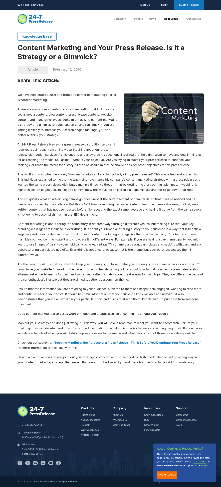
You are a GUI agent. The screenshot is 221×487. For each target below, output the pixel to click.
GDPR (204, 465)
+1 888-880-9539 (31, 5)
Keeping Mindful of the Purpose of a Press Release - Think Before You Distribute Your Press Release (127, 342)
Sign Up (145, 5)
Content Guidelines (186, 420)
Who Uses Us (120, 420)
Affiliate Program (90, 435)
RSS (146, 420)
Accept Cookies (167, 474)
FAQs (179, 425)
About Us (118, 415)
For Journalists (152, 430)
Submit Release (189, 5)
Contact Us (193, 19)
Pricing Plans (88, 415)
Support (182, 408)
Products (87, 408)
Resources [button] (171, 19)
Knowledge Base (37, 36)
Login (164, 5)
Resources (152, 408)
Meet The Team (121, 425)
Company (119, 408)
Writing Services (90, 430)
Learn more (199, 461)
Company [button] (120, 19)
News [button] (153, 19)
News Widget (151, 425)
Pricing (138, 19)
